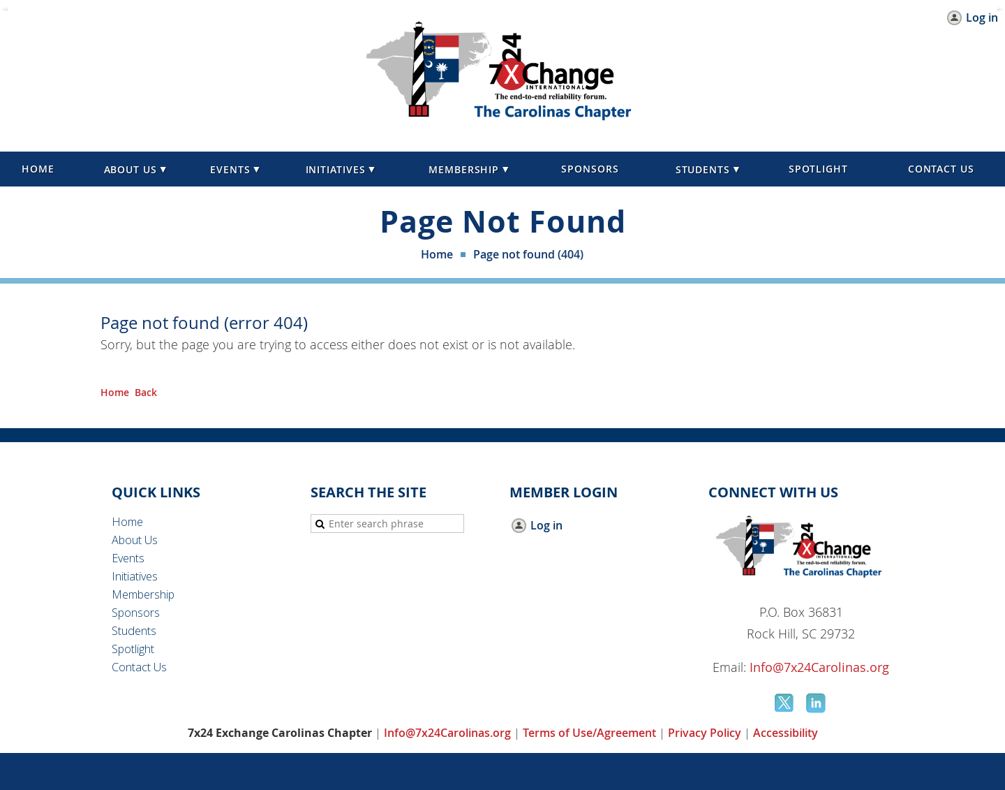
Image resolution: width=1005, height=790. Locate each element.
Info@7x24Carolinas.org (819, 667)
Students (134, 630)
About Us (135, 540)
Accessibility (785, 732)
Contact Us (139, 667)
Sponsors (136, 612)
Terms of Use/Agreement (589, 732)
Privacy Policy (704, 732)
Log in (982, 17)
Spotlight (133, 649)
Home (437, 254)
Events (128, 558)
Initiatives (135, 576)
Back (146, 392)
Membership (143, 594)
